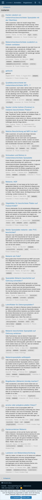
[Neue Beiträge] (35, 3)
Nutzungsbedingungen (15, 486)
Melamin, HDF (11, 182)
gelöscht (9, 71)
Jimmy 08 (9, 444)
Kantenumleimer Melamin (16, 429)
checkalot (9, 396)
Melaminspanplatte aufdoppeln (18, 357)
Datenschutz (27, 486)
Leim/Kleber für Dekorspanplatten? (20, 305)
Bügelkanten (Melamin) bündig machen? (22, 381)
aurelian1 (8, 247)
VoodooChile (10, 220)
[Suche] (39, 3)
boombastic (9, 420)
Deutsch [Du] (6, 483)
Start (17, 488)
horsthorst (9, 196)
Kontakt (4, 486)
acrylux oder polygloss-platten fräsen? (21, 405)
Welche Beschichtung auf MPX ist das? (21, 131)
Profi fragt (32, 102)
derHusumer (9, 59)
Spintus (8, 172)
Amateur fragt (32, 37)
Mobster (8, 319)
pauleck (8, 35)
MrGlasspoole (10, 271)
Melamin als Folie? (13, 256)
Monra (8, 295)
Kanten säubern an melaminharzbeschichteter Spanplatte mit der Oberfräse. (22, 17)
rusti (7, 467)
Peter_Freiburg (10, 124)
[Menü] (2, 2)
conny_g (8, 146)
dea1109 (8, 372)
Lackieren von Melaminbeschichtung (20, 453)
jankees (8, 100)
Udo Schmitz (10, 348)
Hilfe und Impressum (8, 488)
